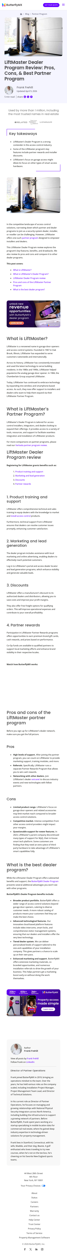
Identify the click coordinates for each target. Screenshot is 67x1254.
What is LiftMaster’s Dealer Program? (31, 274)
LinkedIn (30, 1062)
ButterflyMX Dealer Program (44, 881)
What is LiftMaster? (22, 270)
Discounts (20, 479)
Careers (34, 1202)
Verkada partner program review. (31, 445)
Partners (34, 1206)
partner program (30, 238)
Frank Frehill (33, 1058)
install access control (21, 516)
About (34, 1193)
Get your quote (51, 5)
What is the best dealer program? (29, 289)
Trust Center (34, 1224)
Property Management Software (34, 1237)
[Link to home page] (21, 14)
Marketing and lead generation (30, 475)
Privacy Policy (34, 1228)
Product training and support (29, 471)
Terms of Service (34, 1233)
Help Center (34, 1219)
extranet (35, 779)
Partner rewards (23, 483)
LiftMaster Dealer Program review (29, 278)
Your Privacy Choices (33, 1185)
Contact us (34, 1215)
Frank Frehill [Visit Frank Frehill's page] (25, 87)
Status (34, 1197)
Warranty (34, 1211)
